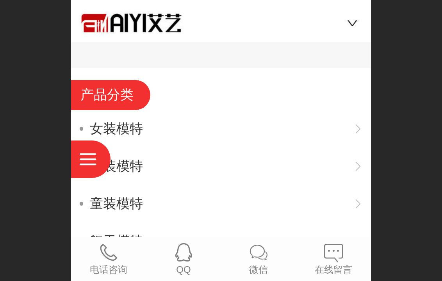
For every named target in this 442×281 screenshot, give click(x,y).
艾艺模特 (221, 20)
